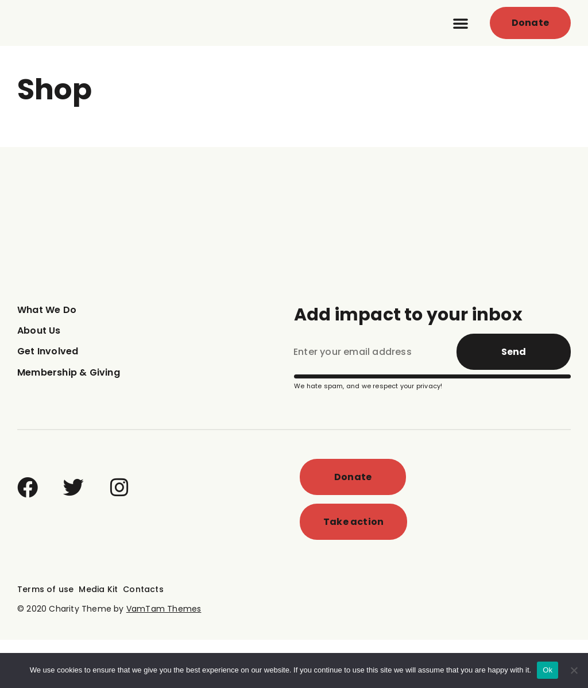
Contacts (143, 637)
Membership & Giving (68, 420)
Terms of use (45, 637)
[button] (460, 47)
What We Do (46, 358)
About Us (39, 378)
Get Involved (47, 400)
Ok (547, 670)
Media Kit (98, 637)
